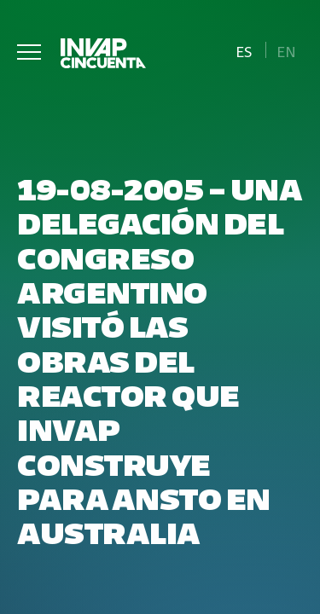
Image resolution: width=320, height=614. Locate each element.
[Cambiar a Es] (244, 50)
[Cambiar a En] (286, 50)
